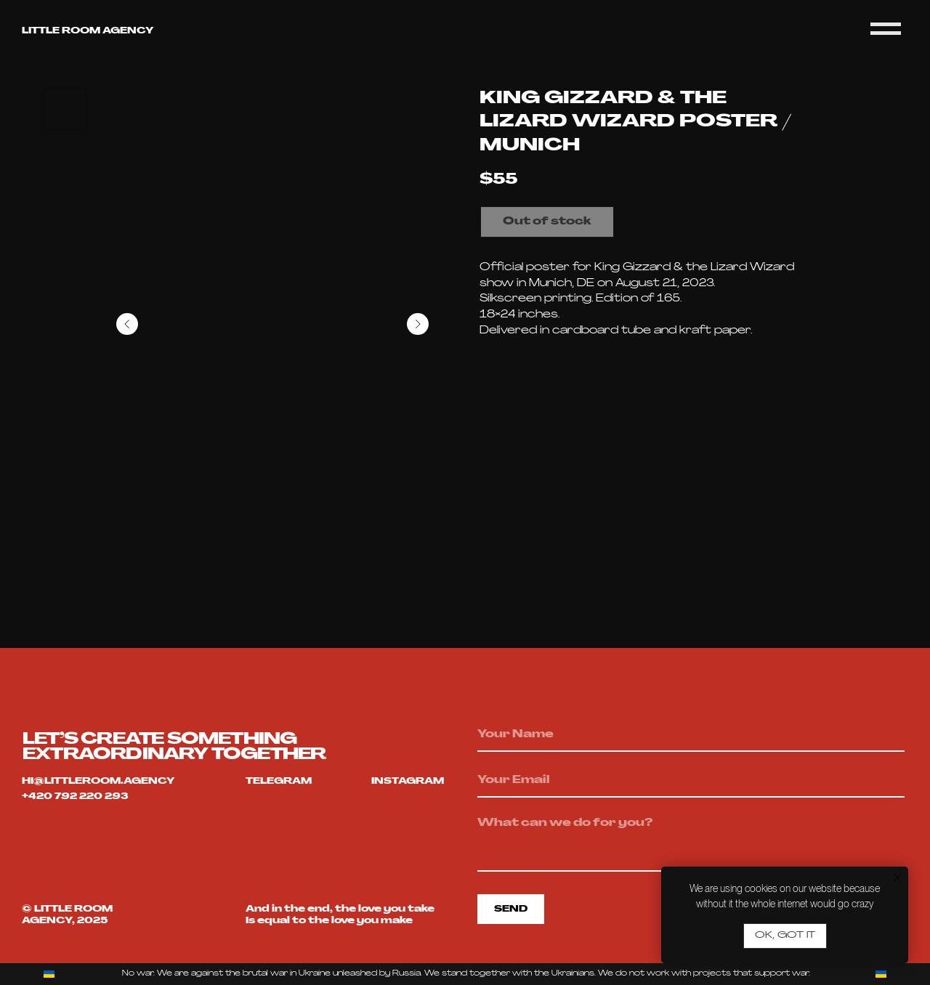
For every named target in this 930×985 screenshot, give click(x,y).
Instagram (407, 781)
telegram (279, 781)
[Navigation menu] (885, 29)
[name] (691, 735)
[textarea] (691, 841)
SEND (510, 909)
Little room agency (87, 31)
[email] (691, 781)
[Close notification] (897, 877)
